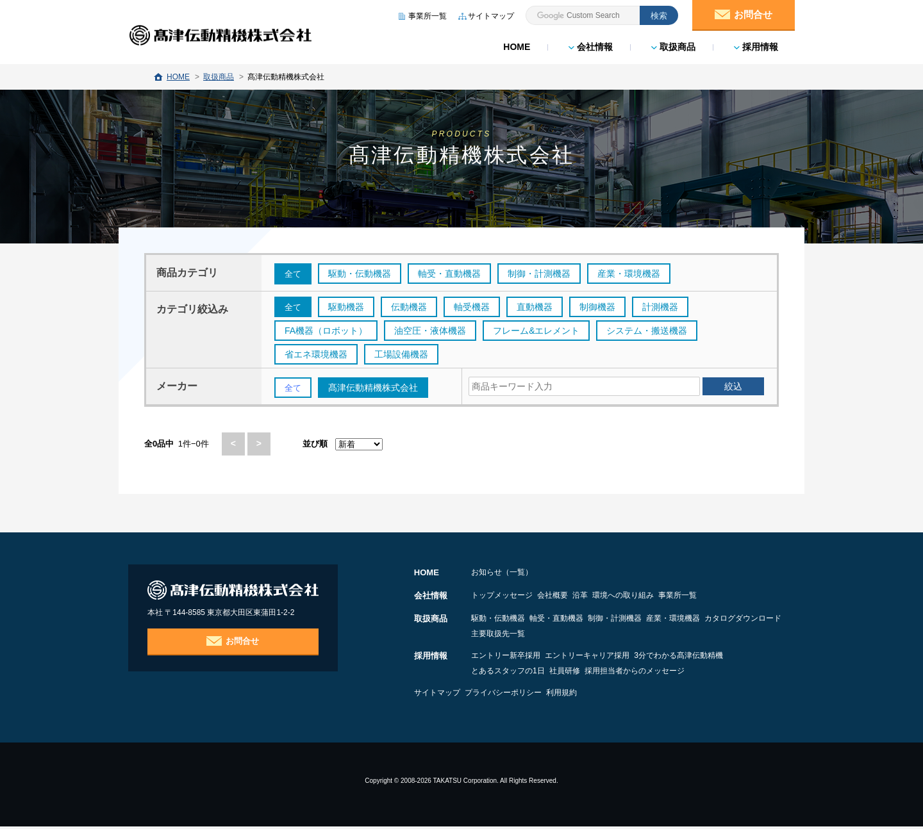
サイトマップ (437, 695)
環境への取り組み (679, 597)
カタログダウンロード (509, 636)
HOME (515, 45)
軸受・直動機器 (575, 620)
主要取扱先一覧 (598, 636)
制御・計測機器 (652, 620)
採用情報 (755, 45)
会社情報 (589, 45)
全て (294, 274)
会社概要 (571, 597)
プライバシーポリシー (521, 695)
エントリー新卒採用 (505, 657)
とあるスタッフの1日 (508, 673)
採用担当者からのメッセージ (672, 673)
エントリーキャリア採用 (605, 657)
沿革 (617, 597)
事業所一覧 (752, 597)
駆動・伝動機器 (498, 620)
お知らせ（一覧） (502, 574)
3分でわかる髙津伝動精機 (715, 657)
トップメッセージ (502, 597)
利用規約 (598, 695)
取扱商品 (672, 45)
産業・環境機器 (729, 620)
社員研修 (583, 673)
